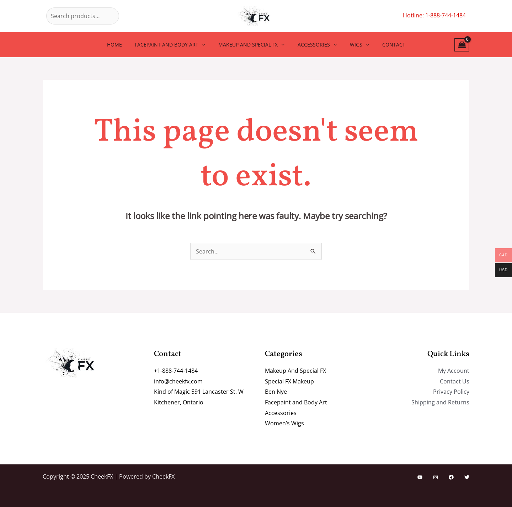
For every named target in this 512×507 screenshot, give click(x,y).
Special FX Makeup (289, 381)
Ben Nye (276, 392)
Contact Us (454, 381)
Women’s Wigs (284, 423)
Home (121, 44)
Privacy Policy (451, 392)
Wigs (352, 44)
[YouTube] (419, 477)
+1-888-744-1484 (176, 371)
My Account (453, 371)
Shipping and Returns (440, 402)
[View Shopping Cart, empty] (461, 45)
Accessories (312, 44)
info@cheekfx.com (178, 381)
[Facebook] (451, 477)
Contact (386, 44)
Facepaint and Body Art (171, 44)
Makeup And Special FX (249, 44)
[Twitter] (466, 477)
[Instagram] (435, 477)
